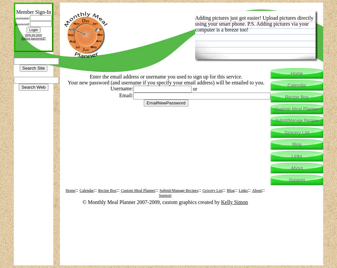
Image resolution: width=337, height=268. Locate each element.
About (257, 190)
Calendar (87, 190)
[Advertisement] (166, 121)
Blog (230, 190)
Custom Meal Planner (138, 190)
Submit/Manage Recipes (179, 190)
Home (70, 190)
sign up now (33, 34)
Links (243, 190)
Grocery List (212, 190)
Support (165, 195)
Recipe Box (107, 190)
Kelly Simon (234, 202)
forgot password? (33, 38)
